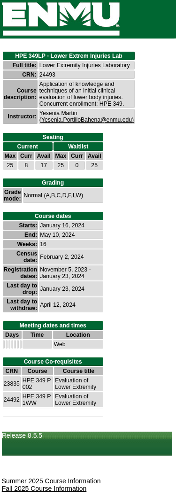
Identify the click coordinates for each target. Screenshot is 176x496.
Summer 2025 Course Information (51, 481)
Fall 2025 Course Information (44, 488)
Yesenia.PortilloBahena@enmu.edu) (87, 119)
